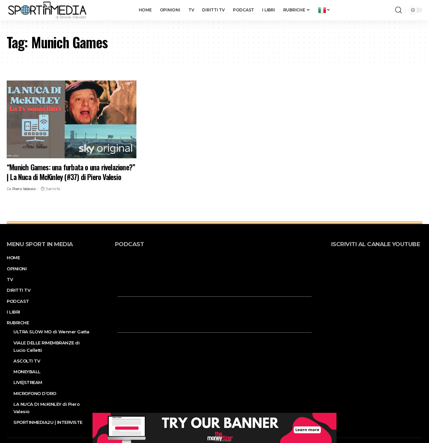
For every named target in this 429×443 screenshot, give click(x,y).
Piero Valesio (24, 188)
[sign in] (379, 10)
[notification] (388, 10)
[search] (398, 10)
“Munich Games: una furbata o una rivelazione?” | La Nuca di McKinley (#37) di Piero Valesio (71, 172)
